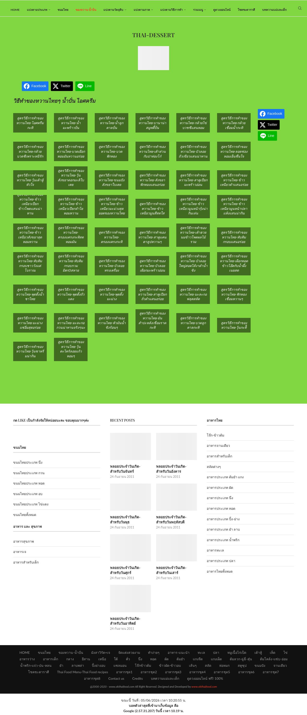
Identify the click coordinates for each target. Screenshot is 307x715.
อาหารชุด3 (173, 673)
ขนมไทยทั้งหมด (24, 518)
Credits (137, 680)
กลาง (70, 660)
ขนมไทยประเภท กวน (29, 476)
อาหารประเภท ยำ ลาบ (223, 532)
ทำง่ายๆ (153, 654)
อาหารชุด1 (124, 673)
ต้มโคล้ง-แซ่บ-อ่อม (273, 660)
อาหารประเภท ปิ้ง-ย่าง (223, 522)
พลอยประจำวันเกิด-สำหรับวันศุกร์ (130, 572)
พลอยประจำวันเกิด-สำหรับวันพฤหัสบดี (176, 522)
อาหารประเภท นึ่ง (220, 501)
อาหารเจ (19, 555)
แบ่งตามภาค (142, 10)
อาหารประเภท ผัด (220, 490)
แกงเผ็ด (216, 660)
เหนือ (102, 660)
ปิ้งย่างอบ (98, 667)
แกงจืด (198, 660)
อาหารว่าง (27, 660)
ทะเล (201, 654)
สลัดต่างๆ (214, 469)
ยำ (61, 667)
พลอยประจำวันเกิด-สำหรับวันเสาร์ (176, 572)
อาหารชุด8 (92, 680)
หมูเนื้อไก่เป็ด (236, 654)
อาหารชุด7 (271, 673)
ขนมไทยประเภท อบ (27, 497)
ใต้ (116, 660)
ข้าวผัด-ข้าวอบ (170, 667)
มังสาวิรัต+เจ (100, 654)
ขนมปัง (259, 667)
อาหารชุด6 (246, 673)
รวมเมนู (198, 10)
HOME (15, 10)
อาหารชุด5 (222, 673)
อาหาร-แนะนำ (178, 654)
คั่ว (128, 660)
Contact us (116, 680)
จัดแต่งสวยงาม (129, 654)
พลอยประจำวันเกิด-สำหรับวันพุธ (130, 522)
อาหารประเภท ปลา (221, 564)
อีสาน (86, 660)
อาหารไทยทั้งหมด (220, 574)
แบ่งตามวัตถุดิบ (113, 10)
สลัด (208, 667)
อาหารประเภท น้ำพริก (223, 543)
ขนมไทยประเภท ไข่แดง (30, 507)
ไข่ (285, 654)
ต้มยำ (181, 660)
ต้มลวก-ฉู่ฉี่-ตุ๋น (241, 660)
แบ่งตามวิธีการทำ (171, 10)
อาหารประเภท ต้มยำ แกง (225, 480)
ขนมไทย (63, 10)
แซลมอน (120, 667)
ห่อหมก (224, 667)
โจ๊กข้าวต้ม (143, 667)
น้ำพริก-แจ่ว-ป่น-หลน (36, 667)
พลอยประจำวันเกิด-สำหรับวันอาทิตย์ (130, 622)
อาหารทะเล (215, 553)
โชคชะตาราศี (246, 10)
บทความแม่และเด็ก (274, 10)
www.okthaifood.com (204, 688)
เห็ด (272, 654)
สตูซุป (242, 667)
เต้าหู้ (258, 654)
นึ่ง (140, 660)
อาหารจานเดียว (218, 449)
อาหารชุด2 (149, 673)
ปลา (216, 654)
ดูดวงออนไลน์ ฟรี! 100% (205, 680)
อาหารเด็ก (50, 660)
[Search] (299, 9)
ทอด (153, 660)
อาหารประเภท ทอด (221, 511)
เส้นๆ (193, 667)
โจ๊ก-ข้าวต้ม (215, 438)
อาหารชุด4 (197, 673)
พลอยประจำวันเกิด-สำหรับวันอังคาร (176, 471)
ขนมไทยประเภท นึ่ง (27, 465)
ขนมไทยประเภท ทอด (29, 486)
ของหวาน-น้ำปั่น (86, 10)
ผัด (167, 660)
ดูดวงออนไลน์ (221, 10)
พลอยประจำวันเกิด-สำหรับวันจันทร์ (130, 471)
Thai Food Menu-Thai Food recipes (82, 673)
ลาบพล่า (77, 667)
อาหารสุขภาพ (23, 544)
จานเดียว (280, 667)
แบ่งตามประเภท (37, 10)
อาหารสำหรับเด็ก (26, 565)
